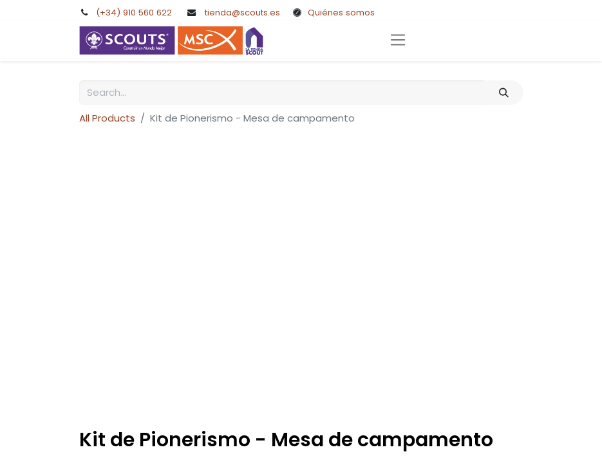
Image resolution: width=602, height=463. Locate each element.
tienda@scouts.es (242, 12)
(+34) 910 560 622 (134, 12)
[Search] (503, 92)
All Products (107, 118)
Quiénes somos (341, 12)
